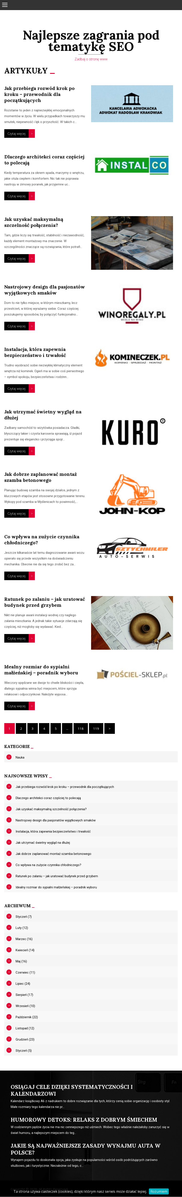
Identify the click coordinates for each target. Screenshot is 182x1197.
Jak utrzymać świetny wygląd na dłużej (43, 843)
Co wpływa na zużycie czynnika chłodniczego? (48, 865)
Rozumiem (158, 1191)
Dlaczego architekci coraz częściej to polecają (48, 798)
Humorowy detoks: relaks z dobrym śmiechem (84, 1120)
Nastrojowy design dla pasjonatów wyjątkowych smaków (44, 290)
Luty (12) (22, 928)
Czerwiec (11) (25, 973)
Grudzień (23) (25, 1040)
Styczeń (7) (24, 917)
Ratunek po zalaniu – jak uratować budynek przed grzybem (44, 602)
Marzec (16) (24, 939)
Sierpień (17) (24, 995)
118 (81, 729)
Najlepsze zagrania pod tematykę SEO (91, 41)
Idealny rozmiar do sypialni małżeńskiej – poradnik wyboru (41, 670)
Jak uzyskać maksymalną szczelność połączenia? (33, 223)
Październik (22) (27, 1017)
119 (96, 729)
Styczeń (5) (24, 1051)
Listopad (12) (25, 1029)
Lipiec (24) (23, 984)
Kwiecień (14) (25, 951)
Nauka (20, 758)
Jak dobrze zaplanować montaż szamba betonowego (40, 478)
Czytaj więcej (16, 134)
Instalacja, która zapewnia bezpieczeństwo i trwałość (35, 353)
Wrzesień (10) (25, 1006)
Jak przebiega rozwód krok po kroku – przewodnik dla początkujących (39, 95)
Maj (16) (21, 962)
